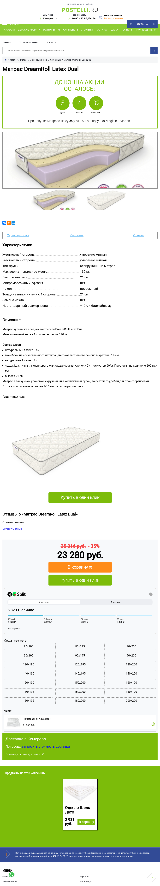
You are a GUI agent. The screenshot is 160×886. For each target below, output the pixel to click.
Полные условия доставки (23, 764)
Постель (126, 29)
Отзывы (138, 235)
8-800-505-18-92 (114, 15)
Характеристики (18, 235)
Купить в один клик (80, 580)
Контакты (51, 42)
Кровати (9, 29)
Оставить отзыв (12, 528)
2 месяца (44, 602)
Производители (145, 29)
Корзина (142, 24)
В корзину (86, 832)
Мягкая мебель (68, 29)
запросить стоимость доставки (46, 757)
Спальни (87, 29)
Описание (76, 235)
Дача (114, 29)
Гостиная (102, 29)
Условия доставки (28, 42)
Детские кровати (29, 29)
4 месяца (116, 602)
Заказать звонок (113, 18)
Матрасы (49, 29)
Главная (7, 42)
